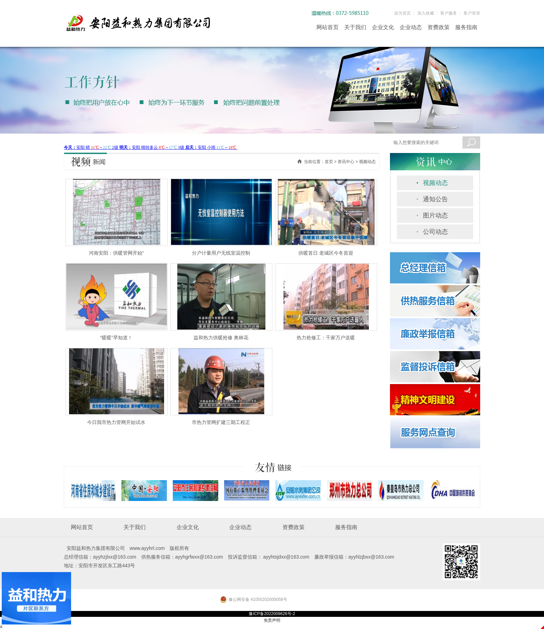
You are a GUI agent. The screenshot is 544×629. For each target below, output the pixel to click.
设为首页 (402, 13)
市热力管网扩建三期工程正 (221, 422)
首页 (329, 161)
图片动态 (435, 215)
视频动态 (435, 182)
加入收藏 (425, 13)
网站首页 (327, 27)
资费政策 (438, 27)
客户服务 (448, 13)
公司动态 (435, 231)
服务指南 (466, 27)
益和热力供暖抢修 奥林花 (221, 337)
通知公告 (435, 199)
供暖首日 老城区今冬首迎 (325, 253)
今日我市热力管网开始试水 (116, 422)
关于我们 (355, 27)
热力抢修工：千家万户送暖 (326, 337)
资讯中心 (346, 161)
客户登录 (472, 13)
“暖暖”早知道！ (116, 337)
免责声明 (272, 620)
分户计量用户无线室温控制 (221, 253)
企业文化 (383, 27)
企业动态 (411, 27)
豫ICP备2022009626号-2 (272, 613)
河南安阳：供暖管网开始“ (116, 253)
